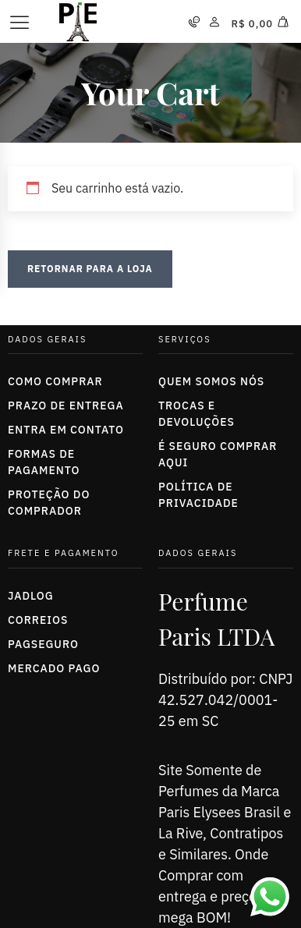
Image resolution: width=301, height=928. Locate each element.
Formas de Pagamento (44, 462)
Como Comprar (55, 381)
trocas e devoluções (196, 413)
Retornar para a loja (90, 269)
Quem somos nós (211, 381)
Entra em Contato (66, 430)
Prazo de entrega (66, 405)
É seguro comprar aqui (217, 454)
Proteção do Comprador (49, 502)
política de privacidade (198, 495)
